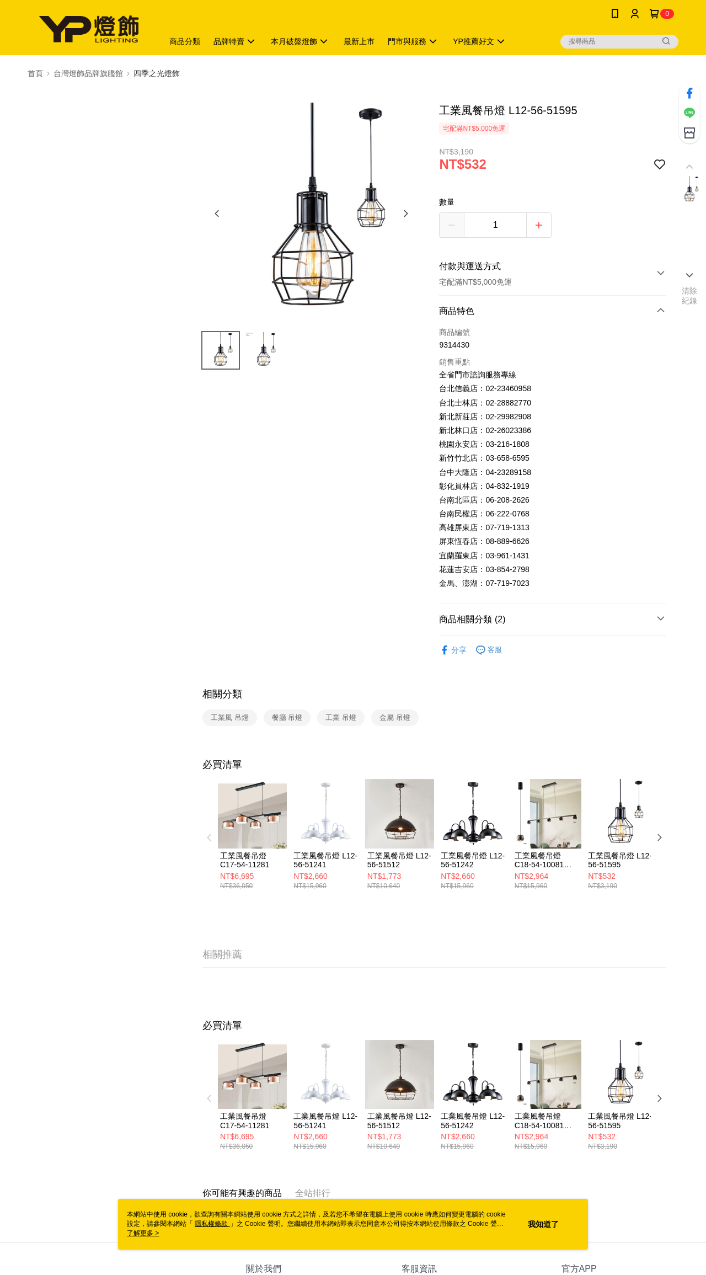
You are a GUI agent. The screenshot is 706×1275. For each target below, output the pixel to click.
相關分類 (222, 694)
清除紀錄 (690, 295)
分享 (453, 650)
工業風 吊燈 (230, 717)
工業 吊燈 (340, 717)
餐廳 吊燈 (287, 717)
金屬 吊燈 (394, 717)
